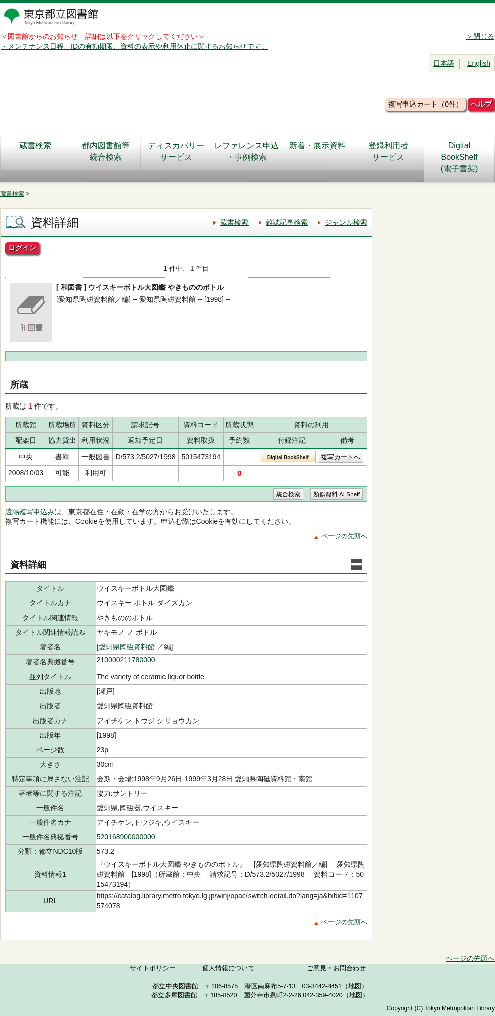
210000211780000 (126, 660)
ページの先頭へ (344, 536)
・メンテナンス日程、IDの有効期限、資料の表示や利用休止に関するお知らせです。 (134, 46)
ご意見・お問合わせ (336, 968)
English (478, 63)
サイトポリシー (153, 968)
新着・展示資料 (317, 151)
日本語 (443, 63)
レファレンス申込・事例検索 (246, 151)
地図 (354, 986)
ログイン (22, 248)
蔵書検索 (35, 151)
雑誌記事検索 (287, 222)
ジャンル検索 (346, 222)
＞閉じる (480, 36)
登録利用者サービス (388, 151)
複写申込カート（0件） (425, 104)
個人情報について (228, 968)
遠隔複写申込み (29, 511)
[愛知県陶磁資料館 (126, 647)
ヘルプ (481, 104)
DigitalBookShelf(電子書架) (459, 157)
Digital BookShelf (288, 457)
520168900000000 (126, 837)
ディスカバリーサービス (176, 151)
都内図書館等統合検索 (105, 151)
